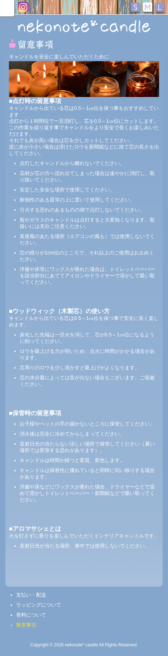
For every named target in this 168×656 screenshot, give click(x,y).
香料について (31, 615)
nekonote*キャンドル (84, 26)
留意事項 (26, 625)
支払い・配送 (31, 595)
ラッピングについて (38, 605)
